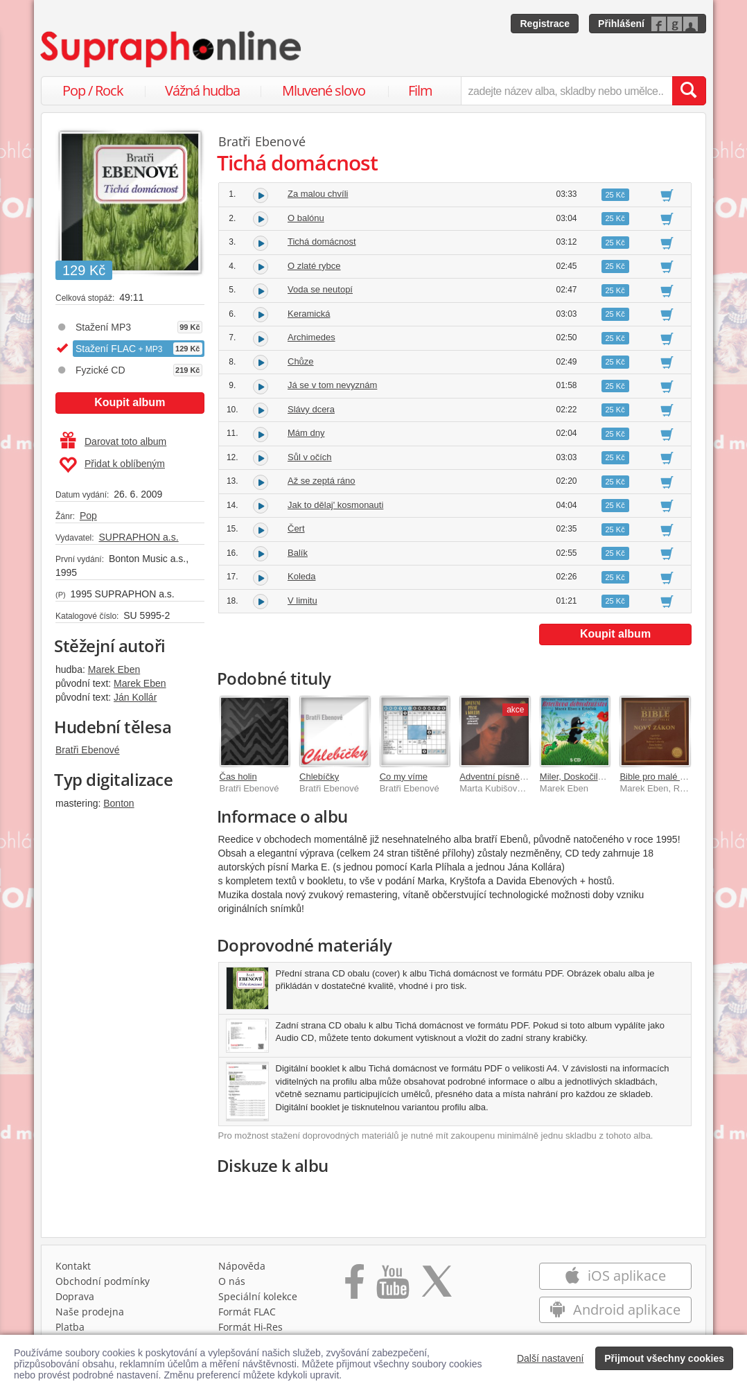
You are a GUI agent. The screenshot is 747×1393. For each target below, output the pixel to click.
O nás (231, 1281)
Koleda (301, 576)
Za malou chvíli (318, 194)
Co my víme (404, 776)
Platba (70, 1326)
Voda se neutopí (320, 289)
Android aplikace (615, 1309)
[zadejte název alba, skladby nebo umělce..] (566, 90)
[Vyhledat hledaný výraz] (688, 90)
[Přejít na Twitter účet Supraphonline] (436, 1286)
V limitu (302, 600)
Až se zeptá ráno (321, 480)
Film (420, 90)
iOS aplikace (615, 1275)
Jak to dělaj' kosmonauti (335, 505)
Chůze (301, 361)
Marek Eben (114, 669)
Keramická (309, 313)
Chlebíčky (319, 776)
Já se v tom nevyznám (332, 385)
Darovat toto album (113, 441)
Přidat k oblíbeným (112, 465)
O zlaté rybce (314, 266)
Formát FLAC (247, 1311)
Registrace (545, 23)
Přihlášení (621, 23)
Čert (296, 528)
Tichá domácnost (322, 241)
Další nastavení (550, 1358)
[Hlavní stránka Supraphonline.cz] (172, 49)
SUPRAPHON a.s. (138, 537)
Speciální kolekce (257, 1296)
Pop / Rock (92, 90)
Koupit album (129, 402)
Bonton (118, 803)
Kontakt (73, 1265)
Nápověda (241, 1265)
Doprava (74, 1296)
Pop (88, 515)
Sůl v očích (310, 457)
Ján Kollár (135, 697)
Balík (298, 552)
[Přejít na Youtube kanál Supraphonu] (392, 1286)
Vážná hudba (202, 90)
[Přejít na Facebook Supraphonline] (354, 1286)
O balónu (306, 218)
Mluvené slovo (323, 90)
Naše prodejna (89, 1311)
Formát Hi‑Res (250, 1326)
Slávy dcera (311, 409)
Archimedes (311, 337)
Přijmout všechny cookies (664, 1358)
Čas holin (238, 776)
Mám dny (306, 433)
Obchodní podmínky (102, 1281)
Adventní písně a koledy (507, 776)
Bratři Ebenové (87, 749)
